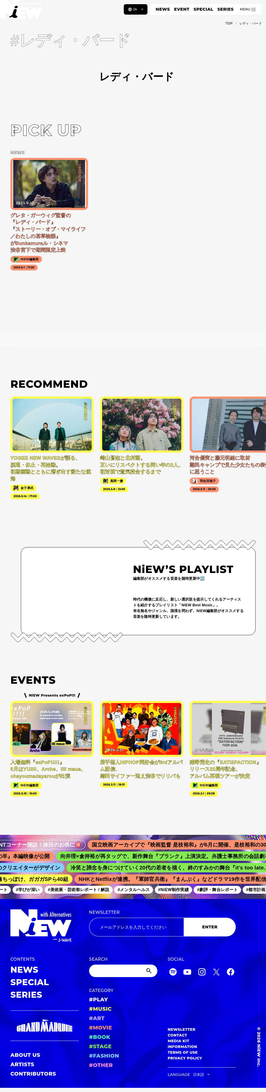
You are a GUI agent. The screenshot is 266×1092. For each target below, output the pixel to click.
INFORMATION (182, 1046)
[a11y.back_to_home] (21, 11)
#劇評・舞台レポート (223, 889)
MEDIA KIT (178, 1041)
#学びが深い (34, 889)
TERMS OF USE (183, 1052)
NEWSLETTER (104, 912)
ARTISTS (22, 1064)
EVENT (181, 9)
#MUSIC (100, 1009)
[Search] (123, 971)
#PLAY (98, 999)
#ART (97, 1018)
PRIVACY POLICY (185, 1058)
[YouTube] (187, 973)
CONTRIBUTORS (33, 1074)
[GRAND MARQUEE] (44, 1025)
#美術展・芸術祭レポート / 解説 (85, 889)
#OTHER (101, 1065)
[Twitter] (216, 973)
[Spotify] (173, 973)
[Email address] (136, 927)
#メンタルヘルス (140, 889)
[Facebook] (230, 973)
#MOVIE (100, 1028)
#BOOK (99, 1037)
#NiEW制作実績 (180, 889)
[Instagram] (202, 973)
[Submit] (149, 971)
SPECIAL (203, 9)
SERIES (225, 9)
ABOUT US (25, 1055)
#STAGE (100, 1046)
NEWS (163, 9)
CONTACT (177, 1035)
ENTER (210, 926)
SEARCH (98, 959)
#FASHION (104, 1056)
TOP (229, 23)
